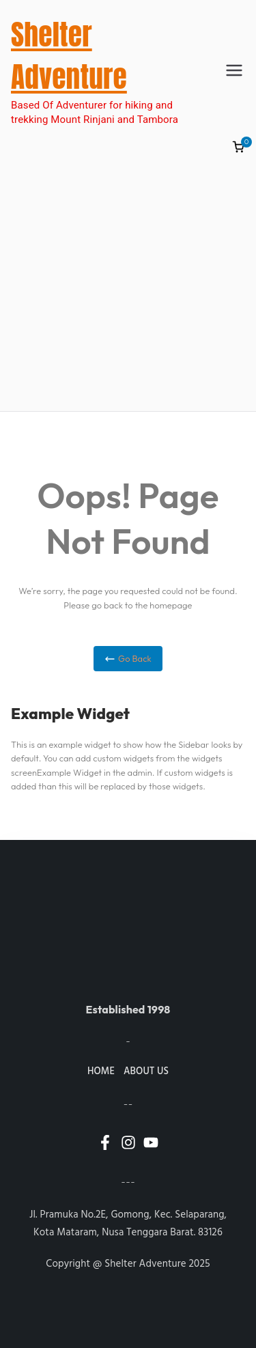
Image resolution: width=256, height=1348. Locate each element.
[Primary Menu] (234, 70)
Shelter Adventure (69, 55)
